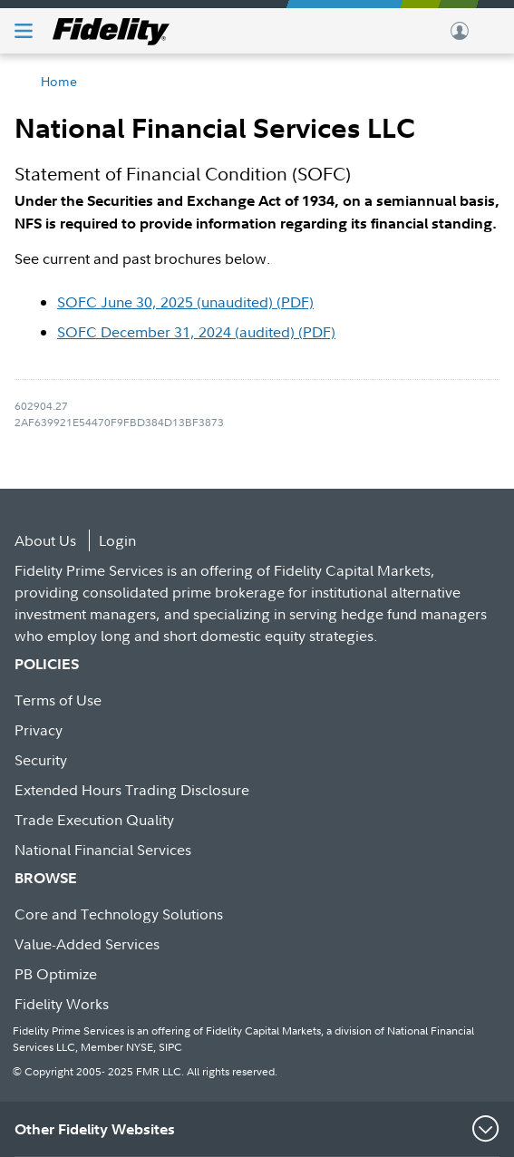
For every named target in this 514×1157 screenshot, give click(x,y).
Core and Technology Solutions (119, 914)
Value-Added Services (87, 944)
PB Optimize (56, 974)
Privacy (39, 730)
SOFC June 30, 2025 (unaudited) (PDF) (185, 302)
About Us (45, 540)
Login (117, 540)
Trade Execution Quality (94, 820)
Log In (460, 31)
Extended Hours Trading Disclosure (132, 790)
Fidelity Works (62, 1004)
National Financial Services (103, 850)
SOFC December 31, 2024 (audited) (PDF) (196, 332)
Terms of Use (58, 700)
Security (41, 760)
